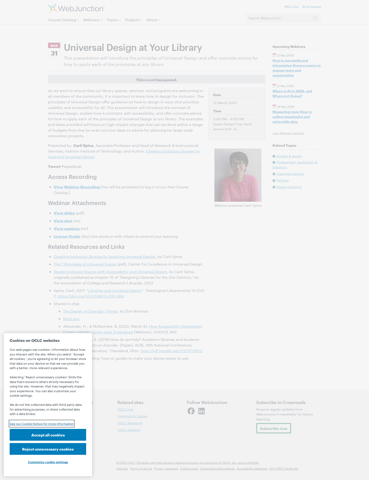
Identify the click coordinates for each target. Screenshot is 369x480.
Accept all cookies (48, 434)
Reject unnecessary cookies (48, 449)
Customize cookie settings (48, 462)
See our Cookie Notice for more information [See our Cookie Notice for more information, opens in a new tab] (42, 423)
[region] (48, 404)
